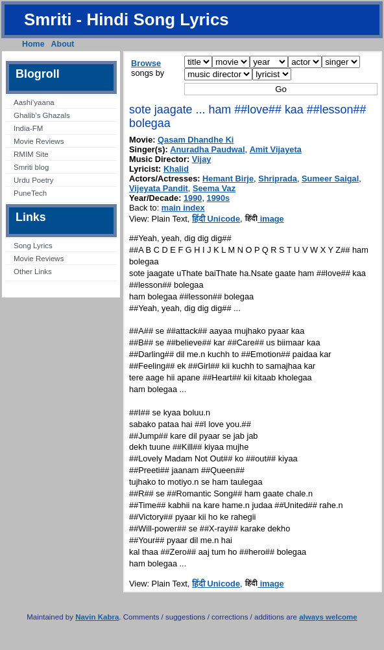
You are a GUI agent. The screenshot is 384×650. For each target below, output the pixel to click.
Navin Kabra (97, 617)
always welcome (328, 617)
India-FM (28, 128)
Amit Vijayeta (276, 149)
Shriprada (277, 178)
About (63, 44)
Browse (146, 63)
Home (33, 44)
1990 (193, 198)
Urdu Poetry (33, 180)
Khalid (176, 169)
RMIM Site (31, 154)
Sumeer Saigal (330, 178)
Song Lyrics (33, 246)
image (264, 219)
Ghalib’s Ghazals (42, 115)
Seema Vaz (214, 188)
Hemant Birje (228, 178)
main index (183, 208)
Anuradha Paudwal (207, 149)
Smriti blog (31, 167)
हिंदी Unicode (216, 219)
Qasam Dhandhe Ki (196, 140)
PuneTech (30, 193)
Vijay (201, 159)
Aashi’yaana (34, 102)
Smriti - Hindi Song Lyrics (126, 19)
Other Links (33, 271)
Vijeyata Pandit (158, 188)
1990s (218, 198)
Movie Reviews (39, 141)
